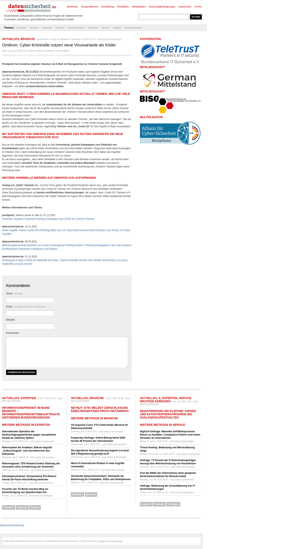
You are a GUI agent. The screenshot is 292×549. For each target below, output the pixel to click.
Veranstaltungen (133, 27)
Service (105, 27)
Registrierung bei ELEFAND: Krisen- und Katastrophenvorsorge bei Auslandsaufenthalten (168, 414)
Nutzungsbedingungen (162, 6)
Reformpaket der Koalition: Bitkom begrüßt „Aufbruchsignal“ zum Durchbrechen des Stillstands (27, 450)
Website (10, 319)
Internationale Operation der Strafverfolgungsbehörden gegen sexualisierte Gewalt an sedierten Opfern (29, 434)
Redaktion (123, 6)
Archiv (198, 6)
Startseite (72, 6)
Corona (11, 50)
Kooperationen (89, 6)
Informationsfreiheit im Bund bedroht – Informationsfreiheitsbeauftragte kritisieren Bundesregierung (31, 412)
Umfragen (173, 504)
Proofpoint (50, 50)
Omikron (39, 50)
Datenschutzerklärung (12, 525)
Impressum (184, 6)
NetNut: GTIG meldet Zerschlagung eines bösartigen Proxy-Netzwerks (100, 409)
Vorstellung (107, 6)
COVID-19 (22, 50)
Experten (47, 27)
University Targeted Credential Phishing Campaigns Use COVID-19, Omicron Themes (48, 218)
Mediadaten (139, 6)
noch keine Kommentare (109, 39)
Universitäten (62, 50)
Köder (31, 50)
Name (14, 293)
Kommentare (116, 541)
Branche (34, 27)
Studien (117, 27)
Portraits (59, 27)
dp (55, 39)
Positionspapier (76, 27)
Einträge (101, 541)
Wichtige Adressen (155, 401)
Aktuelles (21, 27)
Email (26, 306)
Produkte (93, 27)
